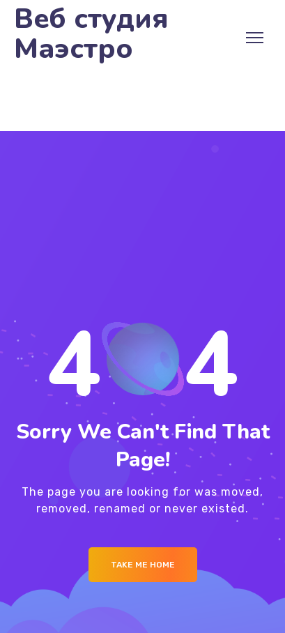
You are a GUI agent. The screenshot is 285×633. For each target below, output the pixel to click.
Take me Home (143, 565)
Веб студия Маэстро (91, 34)
